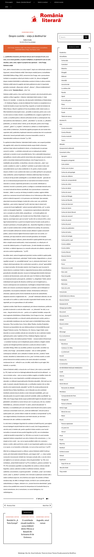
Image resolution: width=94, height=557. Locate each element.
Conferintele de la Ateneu (67, 296)
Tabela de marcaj (66, 116)
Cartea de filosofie (66, 200)
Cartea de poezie (66, 220)
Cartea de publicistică (67, 228)
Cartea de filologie (66, 196)
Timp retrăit (63, 471)
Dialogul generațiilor (66, 308)
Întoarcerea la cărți (67, 268)
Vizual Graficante (36, 553)
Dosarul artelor (64, 324)
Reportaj (62, 443)
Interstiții (64, 80)
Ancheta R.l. (63, 120)
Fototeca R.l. (63, 360)
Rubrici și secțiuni (43, 2)
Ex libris (63, 260)
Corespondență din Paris (68, 396)
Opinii (63, 96)
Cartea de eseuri (66, 192)
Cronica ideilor (65, 248)
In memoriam (64, 364)
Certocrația (64, 60)
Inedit (61, 372)
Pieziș (63, 104)
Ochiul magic (63, 408)
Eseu (61, 328)
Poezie (61, 420)
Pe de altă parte (66, 100)
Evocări (62, 356)
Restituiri (62, 448)
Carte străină (65, 164)
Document (63, 312)
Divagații (64, 72)
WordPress (73, 553)
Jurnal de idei (65, 84)
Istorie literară (64, 384)
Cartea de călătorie (67, 176)
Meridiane (63, 392)
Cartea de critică (66, 184)
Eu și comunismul (65, 336)
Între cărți (64, 272)
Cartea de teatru (66, 232)
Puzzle (63, 112)
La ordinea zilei (65, 88)
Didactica (64, 68)
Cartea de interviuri (67, 204)
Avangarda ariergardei (68, 160)
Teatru (63, 140)
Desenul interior (66, 256)
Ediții (6, 7)
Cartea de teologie (66, 236)
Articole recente (58, 2)
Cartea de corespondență (68, 180)
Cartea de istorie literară (68, 212)
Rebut (63, 416)
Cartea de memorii (67, 216)
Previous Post (10, 505)
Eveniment (63, 340)
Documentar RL (64, 316)
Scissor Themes (52, 553)
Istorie (61, 380)
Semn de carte (65, 288)
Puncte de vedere (66, 108)
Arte (61, 124)
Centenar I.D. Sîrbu (67, 348)
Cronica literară (65, 252)
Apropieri (64, 156)
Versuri (63, 432)
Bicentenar (64, 344)
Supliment (63, 460)
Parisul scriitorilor (66, 404)
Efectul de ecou (65, 412)
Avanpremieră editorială (67, 148)
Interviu (62, 376)
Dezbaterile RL (64, 304)
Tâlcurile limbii (64, 468)
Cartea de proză (66, 224)
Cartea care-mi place (67, 168)
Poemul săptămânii (67, 424)
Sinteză (62, 455)
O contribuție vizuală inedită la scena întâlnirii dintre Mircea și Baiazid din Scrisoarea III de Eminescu (27, 529)
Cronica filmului (66, 132)
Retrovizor (64, 284)
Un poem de (65, 428)
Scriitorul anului (64, 451)
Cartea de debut (66, 188)
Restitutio (64, 280)
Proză (61, 435)
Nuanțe (63, 92)
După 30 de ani (65, 463)
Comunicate (63, 292)
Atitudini (62, 144)
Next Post (46, 505)
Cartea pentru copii (67, 240)
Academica (63, 52)
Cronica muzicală (66, 136)
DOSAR (62, 320)
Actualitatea (63, 56)
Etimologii (63, 332)
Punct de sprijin (66, 276)
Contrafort (64, 64)
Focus (63, 264)
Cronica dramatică (66, 128)
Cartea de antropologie (68, 172)
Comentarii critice (27, 32)
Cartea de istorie (66, 208)
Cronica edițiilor (66, 244)
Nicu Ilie (27, 553)
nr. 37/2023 (32, 42)
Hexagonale (64, 400)
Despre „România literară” (24, 2)
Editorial (63, 76)
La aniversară (65, 352)
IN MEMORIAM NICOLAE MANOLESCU (71, 368)
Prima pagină (9, 2)
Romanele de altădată (67, 388)
